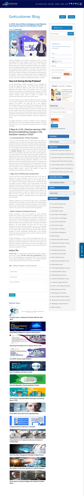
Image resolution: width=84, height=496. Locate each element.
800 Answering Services (59, 289)
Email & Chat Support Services (61, 286)
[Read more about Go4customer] (10, 4)
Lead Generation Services (59, 271)
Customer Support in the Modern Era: (63, 157)
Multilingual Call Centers (59, 293)
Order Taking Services (58, 257)
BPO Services (55, 236)
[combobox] (55, 61)
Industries (51, 4)
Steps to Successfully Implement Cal (62, 154)
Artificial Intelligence (19, 265)
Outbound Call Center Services (61, 243)
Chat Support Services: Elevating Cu (62, 168)
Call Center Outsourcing (59, 204)
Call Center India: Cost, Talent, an (61, 150)
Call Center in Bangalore (59, 232)
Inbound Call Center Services (60, 239)
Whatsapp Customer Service (60, 303)
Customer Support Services (60, 282)
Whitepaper (54, 86)
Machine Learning (31, 265)
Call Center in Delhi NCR (59, 221)
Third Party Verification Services (61, 268)
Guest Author (18, 29)
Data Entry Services (57, 264)
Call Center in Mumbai (58, 229)
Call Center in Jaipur (57, 225)
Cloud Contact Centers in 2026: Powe (63, 164)
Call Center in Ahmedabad (59, 214)
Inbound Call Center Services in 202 (62, 172)
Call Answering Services (59, 246)
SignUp (71, 17)
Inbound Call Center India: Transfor (62, 161)
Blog (66, 4)
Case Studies (61, 86)
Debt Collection (56, 307)
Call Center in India (41, 4)
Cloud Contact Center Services (60, 296)
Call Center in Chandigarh (59, 218)
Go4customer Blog (24, 16)
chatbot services (16, 151)
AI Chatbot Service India (59, 254)
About (62, 4)
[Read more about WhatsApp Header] (78, 4)
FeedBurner (61, 128)
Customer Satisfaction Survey (60, 279)
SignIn (63, 17)
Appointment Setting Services (60, 261)
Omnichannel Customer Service (61, 300)
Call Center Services (57, 207)
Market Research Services (59, 275)
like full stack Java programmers (31, 255)
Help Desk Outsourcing (58, 250)
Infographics (69, 86)
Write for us (58, 28)
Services (57, 4)
